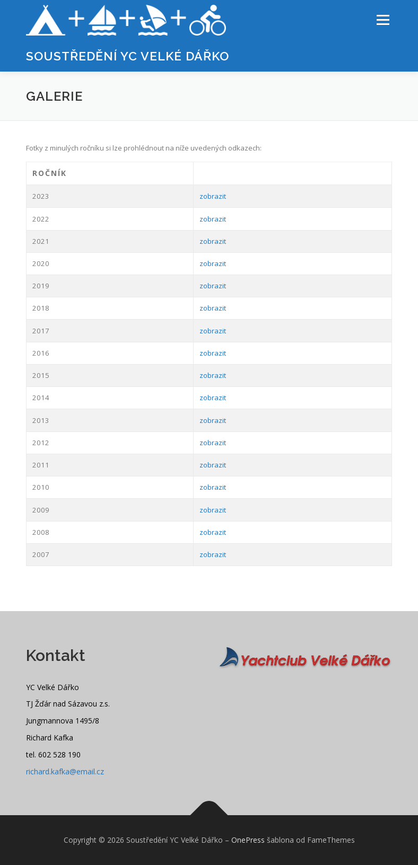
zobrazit (212, 196)
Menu (382, 19)
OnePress (248, 840)
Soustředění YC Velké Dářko (127, 56)
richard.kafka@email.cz (65, 771)
